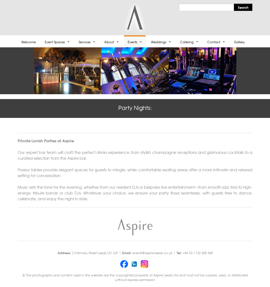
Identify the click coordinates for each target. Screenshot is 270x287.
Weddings (158, 42)
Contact (213, 42)
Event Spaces (55, 42)
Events (132, 42)
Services (84, 42)
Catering (187, 42)
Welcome (28, 42)
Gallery (239, 42)
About (109, 42)
